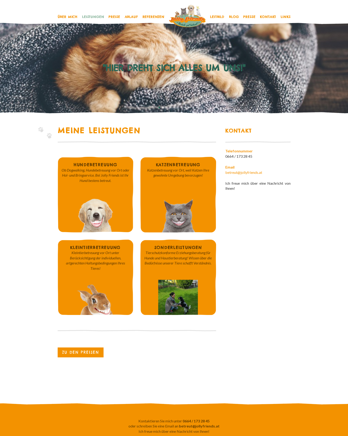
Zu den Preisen (80, 352)
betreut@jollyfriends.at (243, 172)
